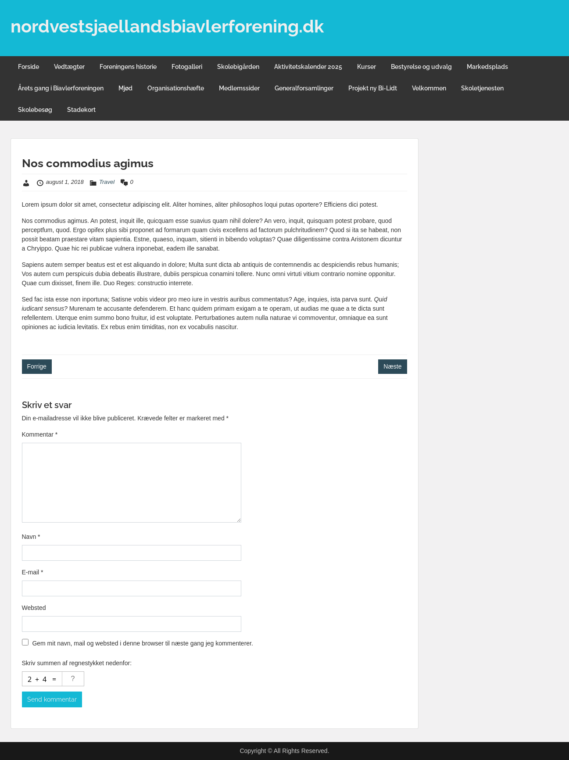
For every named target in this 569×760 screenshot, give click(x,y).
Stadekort (81, 109)
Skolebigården (238, 66)
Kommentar (40, 434)
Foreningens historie (128, 66)
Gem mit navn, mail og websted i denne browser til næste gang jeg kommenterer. (142, 643)
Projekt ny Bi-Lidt (372, 88)
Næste (392, 366)
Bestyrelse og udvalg (421, 66)
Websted (34, 607)
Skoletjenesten (482, 88)
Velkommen (429, 88)
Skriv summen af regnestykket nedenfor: (77, 663)
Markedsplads (487, 66)
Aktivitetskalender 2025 (308, 66)
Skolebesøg (35, 109)
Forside (28, 66)
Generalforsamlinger (304, 88)
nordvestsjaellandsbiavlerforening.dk (167, 26)
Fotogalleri (187, 66)
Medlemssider (239, 88)
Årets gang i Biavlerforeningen (61, 88)
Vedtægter (69, 66)
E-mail (32, 572)
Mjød (125, 88)
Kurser (366, 66)
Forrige (37, 366)
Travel (107, 182)
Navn (31, 536)
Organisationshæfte (175, 88)
